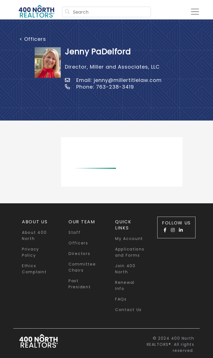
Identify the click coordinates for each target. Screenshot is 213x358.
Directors (79, 253)
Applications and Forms (129, 252)
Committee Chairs (82, 267)
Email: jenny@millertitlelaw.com (113, 80)
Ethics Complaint (34, 269)
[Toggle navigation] (195, 12)
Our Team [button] (82, 222)
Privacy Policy (30, 252)
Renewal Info (125, 285)
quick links (123, 225)
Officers (78, 243)
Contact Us (128, 309)
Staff (75, 232)
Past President (80, 284)
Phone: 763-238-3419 (99, 86)
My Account (129, 238)
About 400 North (34, 235)
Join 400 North (125, 269)
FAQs (121, 299)
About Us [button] (35, 222)
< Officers (32, 39)
